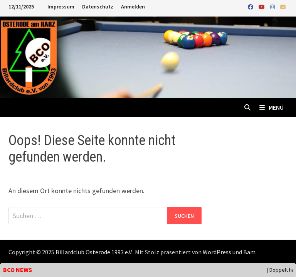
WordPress (217, 252)
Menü (271, 107)
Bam (249, 252)
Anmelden (133, 6)
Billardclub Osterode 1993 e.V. (94, 252)
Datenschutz (97, 6)
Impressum (60, 6)
